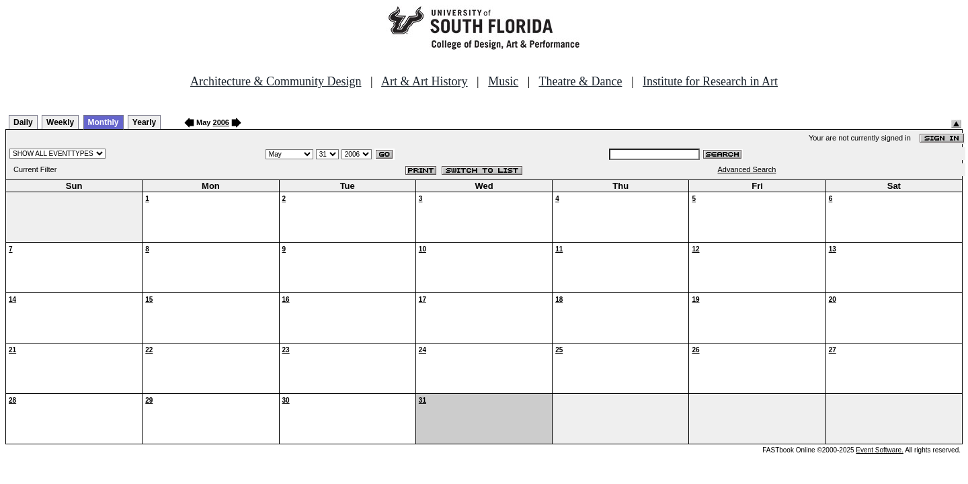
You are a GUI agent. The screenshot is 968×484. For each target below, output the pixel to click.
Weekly (60, 122)
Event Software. (879, 450)
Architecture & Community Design (275, 81)
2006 (221, 122)
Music (503, 81)
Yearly (144, 122)
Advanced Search (747, 169)
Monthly (103, 122)
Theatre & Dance (580, 81)
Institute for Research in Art (710, 81)
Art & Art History (424, 81)
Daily (23, 122)
